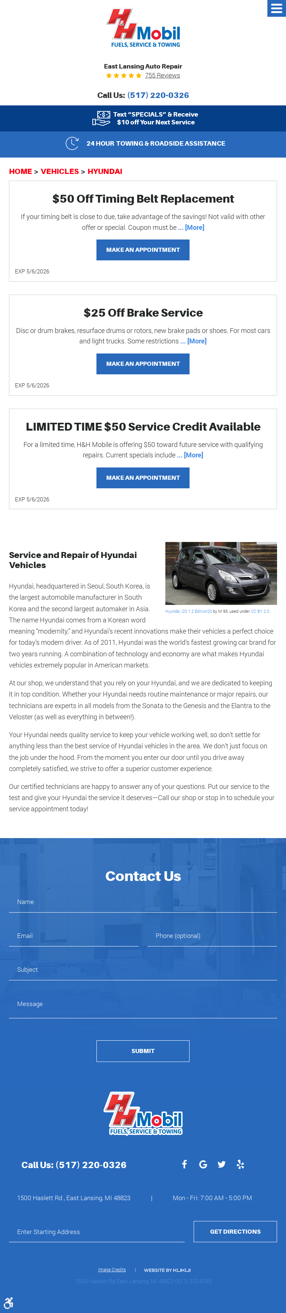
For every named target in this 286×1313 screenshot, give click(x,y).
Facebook (184, 1165)
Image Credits (112, 1269)
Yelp (240, 1165)
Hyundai (105, 171)
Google (203, 1165)
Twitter (221, 1165)
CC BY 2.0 (260, 611)
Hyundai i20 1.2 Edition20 (188, 611)
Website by (167, 1270)
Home (20, 171)
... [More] (190, 227)
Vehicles (60, 171)
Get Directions (235, 1231)
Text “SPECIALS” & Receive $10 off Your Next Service (155, 118)
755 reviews (162, 75)
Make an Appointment (143, 249)
